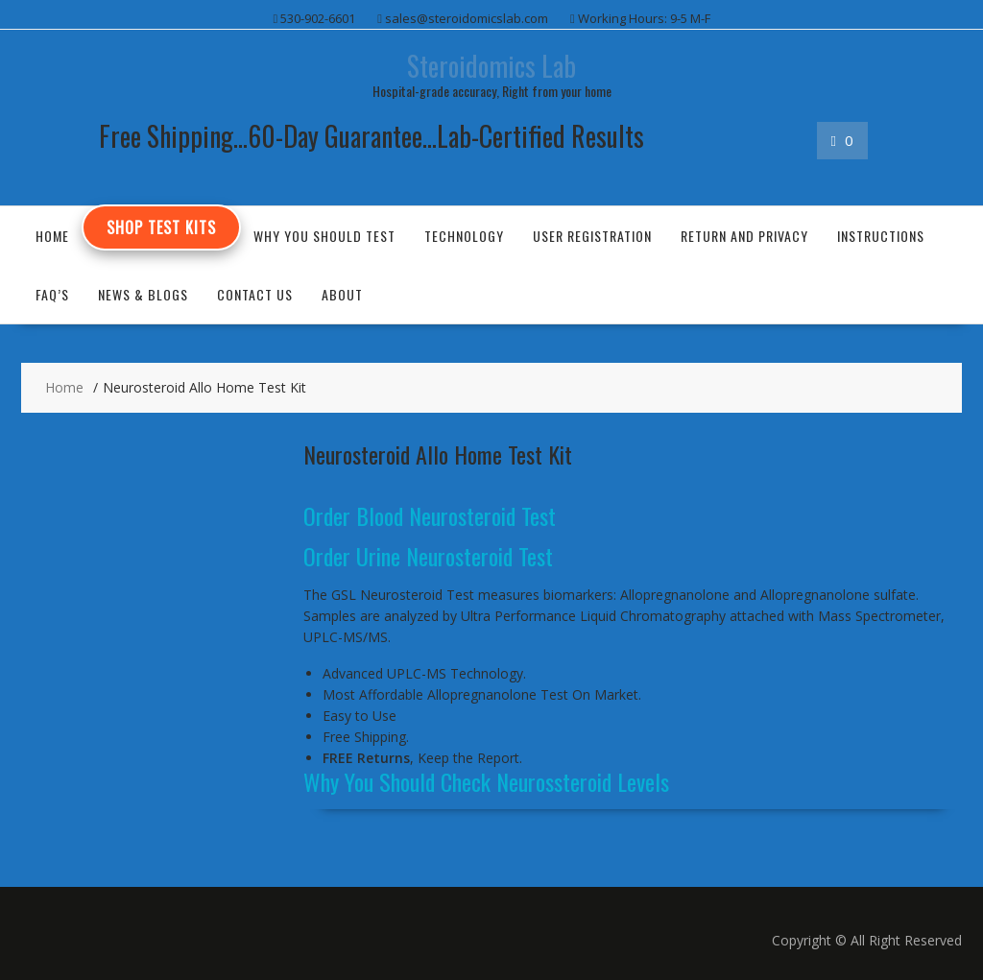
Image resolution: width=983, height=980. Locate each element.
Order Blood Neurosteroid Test (429, 515)
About (342, 294)
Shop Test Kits (161, 227)
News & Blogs (143, 294)
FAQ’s (52, 294)
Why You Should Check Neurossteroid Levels (486, 781)
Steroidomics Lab (491, 65)
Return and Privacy (744, 236)
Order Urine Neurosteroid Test (428, 555)
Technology (464, 236)
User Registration (592, 236)
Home (52, 236)
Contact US (255, 294)
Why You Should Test (324, 236)
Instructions (880, 236)
